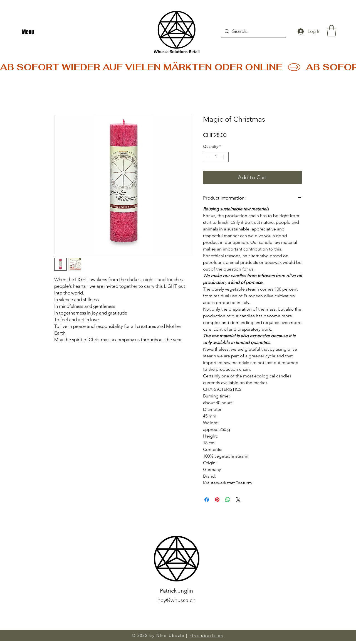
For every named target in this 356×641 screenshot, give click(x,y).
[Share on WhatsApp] (227, 499)
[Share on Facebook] (206, 499)
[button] (331, 30)
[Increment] (224, 157)
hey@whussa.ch (176, 600)
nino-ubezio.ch (206, 635)
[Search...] (253, 31)
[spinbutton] (216, 157)
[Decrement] (207, 157)
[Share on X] (238, 499)
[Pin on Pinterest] (217, 499)
